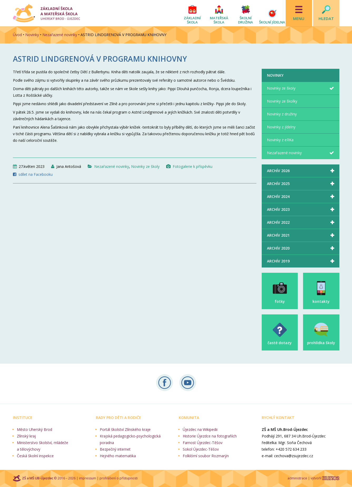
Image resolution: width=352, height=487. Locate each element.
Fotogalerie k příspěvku (192, 166)
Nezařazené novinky (59, 34)
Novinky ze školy (145, 166)
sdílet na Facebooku (35, 174)
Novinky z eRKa (280, 139)
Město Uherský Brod (34, 429)
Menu (298, 18)
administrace (297, 478)
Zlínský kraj (26, 436)
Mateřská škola (219, 20)
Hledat (326, 18)
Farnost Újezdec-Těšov (202, 442)
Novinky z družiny (282, 113)
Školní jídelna (272, 22)
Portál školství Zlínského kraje (125, 429)
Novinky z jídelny (281, 126)
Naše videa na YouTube (187, 382)
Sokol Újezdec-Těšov (201, 449)
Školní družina (245, 20)
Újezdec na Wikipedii (200, 429)
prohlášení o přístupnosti (119, 478)
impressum (87, 478)
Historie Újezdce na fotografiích (210, 436)
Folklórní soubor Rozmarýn (206, 455)
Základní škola (192, 20)
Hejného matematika (118, 455)
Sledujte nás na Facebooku (164, 382)
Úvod (17, 34)
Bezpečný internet (115, 449)
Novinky (32, 34)
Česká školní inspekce (35, 455)
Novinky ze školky (282, 101)
